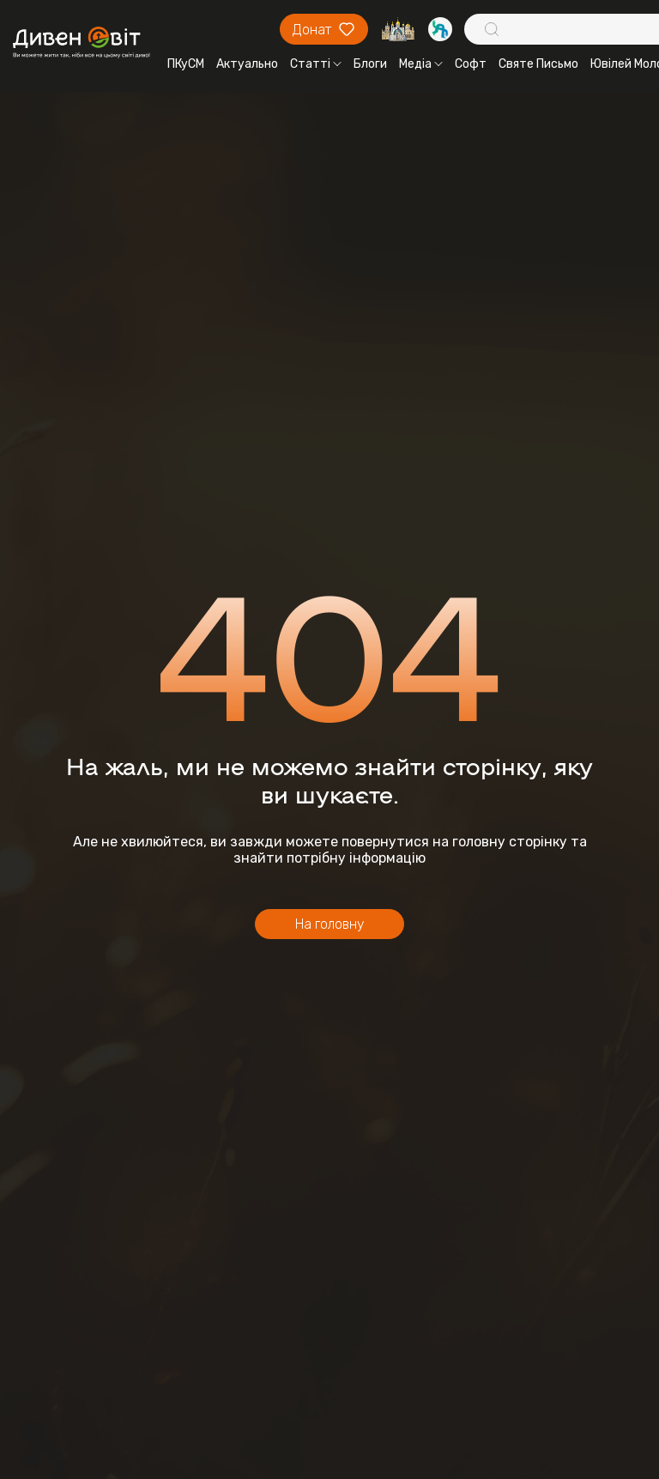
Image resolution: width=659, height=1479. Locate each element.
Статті (316, 64)
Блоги (370, 64)
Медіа (421, 64)
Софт (471, 64)
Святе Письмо (538, 64)
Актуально (247, 64)
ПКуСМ (185, 64)
